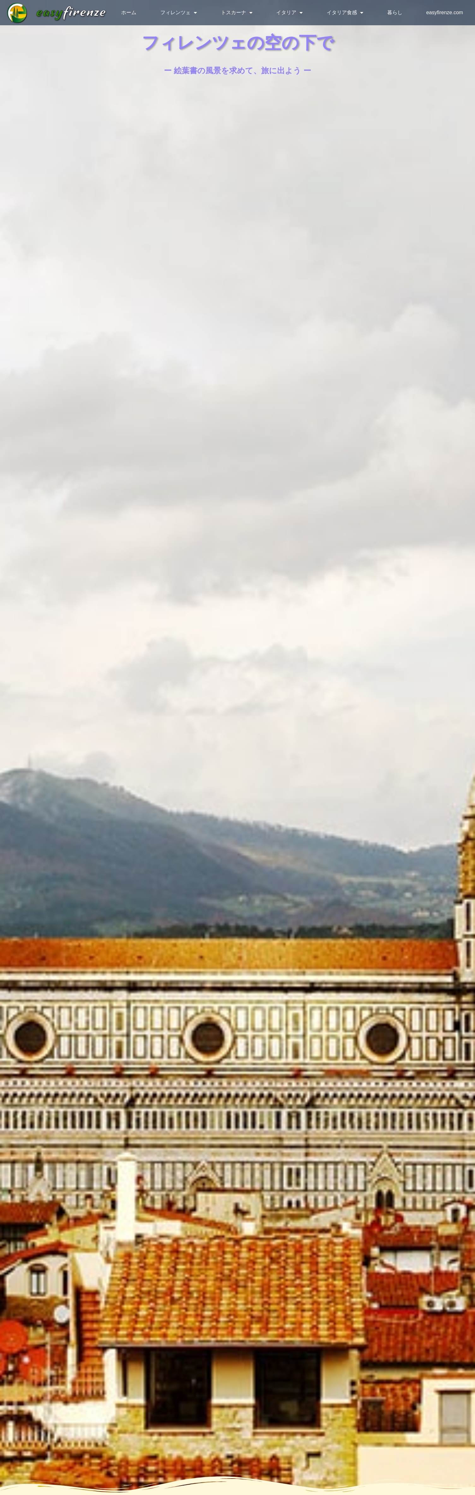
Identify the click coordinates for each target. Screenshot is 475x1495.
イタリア (289, 12)
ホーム (128, 12)
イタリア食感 (345, 12)
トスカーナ (236, 12)
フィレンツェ (178, 12)
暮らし (394, 12)
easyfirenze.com (444, 12)
